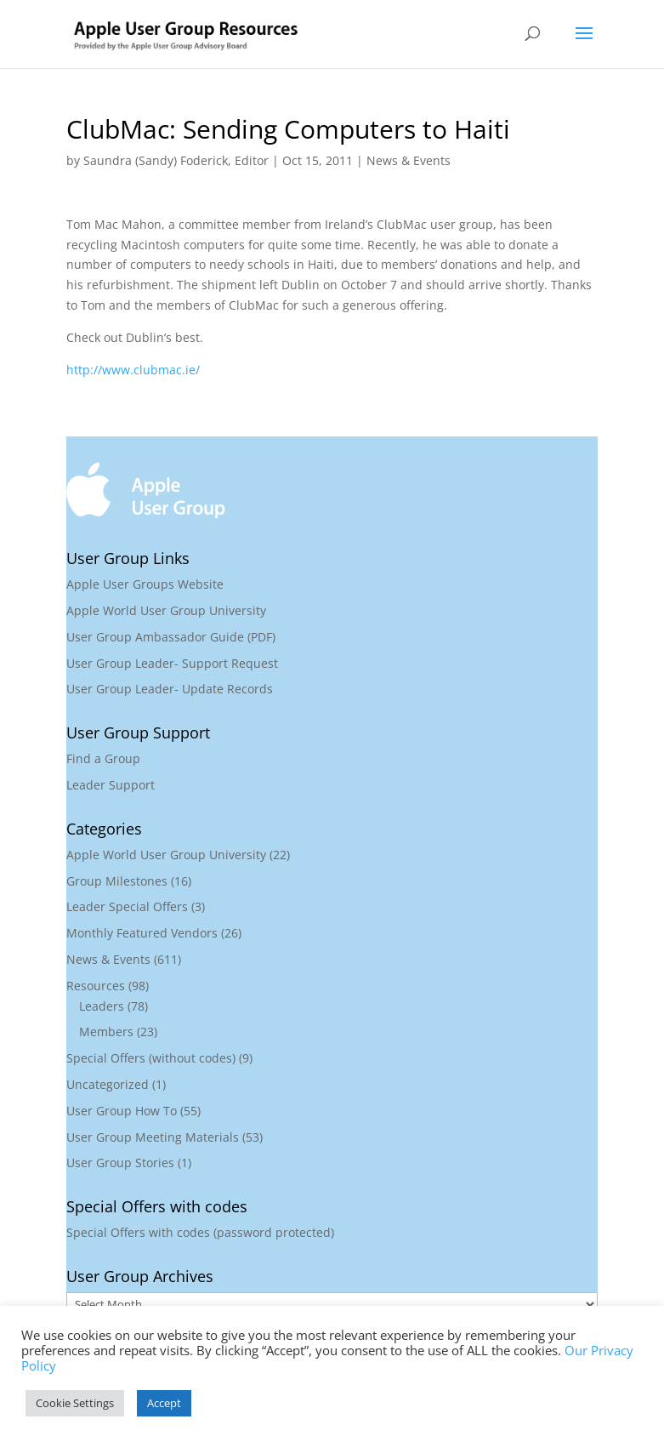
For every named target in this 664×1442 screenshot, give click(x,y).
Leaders (101, 1006)
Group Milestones (116, 881)
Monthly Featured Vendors (142, 933)
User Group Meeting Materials (152, 1137)
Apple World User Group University (166, 610)
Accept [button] (164, 1403)
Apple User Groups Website (145, 584)
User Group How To (121, 1111)
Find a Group (103, 758)
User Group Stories (120, 1162)
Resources (95, 985)
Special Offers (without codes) (151, 1058)
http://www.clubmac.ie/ (133, 370)
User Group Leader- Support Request (172, 663)
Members (106, 1031)
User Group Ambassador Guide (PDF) (170, 637)
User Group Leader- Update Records (169, 689)
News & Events (408, 160)
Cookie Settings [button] (75, 1403)
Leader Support (110, 785)
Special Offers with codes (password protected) (200, 1232)
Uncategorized (107, 1084)
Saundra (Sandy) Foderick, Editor (176, 160)
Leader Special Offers (127, 906)
